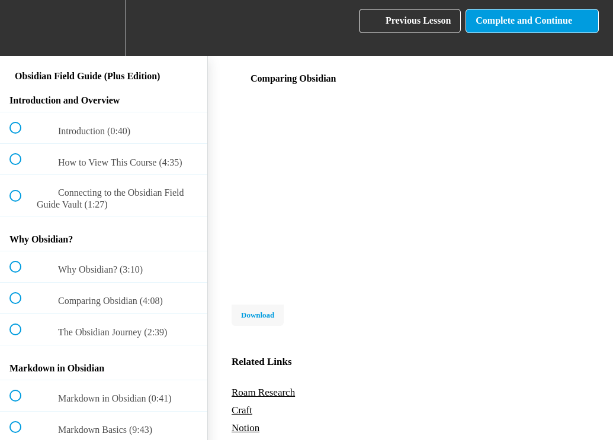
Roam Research (263, 392)
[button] (22, 28)
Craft (242, 410)
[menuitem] (104, 28)
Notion (245, 427)
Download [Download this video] (257, 314)
